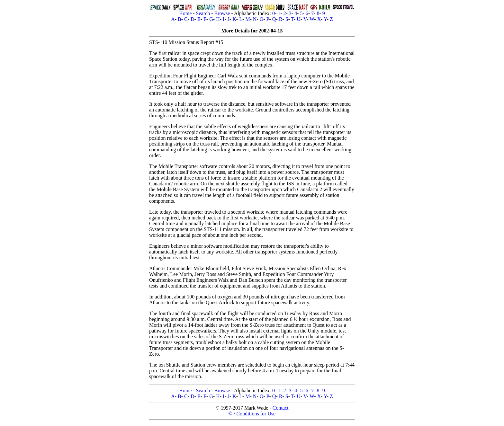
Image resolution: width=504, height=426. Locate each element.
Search (203, 13)
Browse (222, 13)
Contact (281, 408)
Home (185, 13)
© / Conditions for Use (252, 413)
